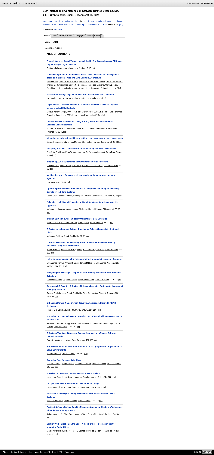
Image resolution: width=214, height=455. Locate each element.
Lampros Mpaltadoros (68, 81)
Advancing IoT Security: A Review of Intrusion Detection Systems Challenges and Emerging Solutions (85, 288)
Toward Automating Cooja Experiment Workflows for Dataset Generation (80, 95)
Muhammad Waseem (105, 263)
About (5, 452)
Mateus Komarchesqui (56, 112)
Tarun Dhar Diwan (113, 152)
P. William (60, 152)
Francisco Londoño (95, 85)
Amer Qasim (83, 223)
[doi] (121, 24)
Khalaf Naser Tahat (86, 280)
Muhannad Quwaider (52, 21)
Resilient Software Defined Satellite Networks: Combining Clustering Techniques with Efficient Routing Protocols (84, 408)
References (69, 36)
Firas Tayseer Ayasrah (75, 152)
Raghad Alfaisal (70, 280)
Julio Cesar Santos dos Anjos (81, 431)
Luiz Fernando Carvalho (77, 128)
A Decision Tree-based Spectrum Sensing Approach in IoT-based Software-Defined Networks (82, 334)
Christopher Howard (90, 142)
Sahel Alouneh (64, 310)
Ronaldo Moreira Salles (93, 377)
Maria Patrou (65, 165)
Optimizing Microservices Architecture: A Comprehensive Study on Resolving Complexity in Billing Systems (83, 190)
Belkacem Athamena (70, 387)
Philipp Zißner (71, 323)
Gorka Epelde (111, 85)
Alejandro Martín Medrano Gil (92, 81)
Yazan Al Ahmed (80, 209)
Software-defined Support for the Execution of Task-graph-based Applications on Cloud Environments (84, 348)
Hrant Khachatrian (70, 98)
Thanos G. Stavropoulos (57, 85)
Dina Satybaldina (90, 293)
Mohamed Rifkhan (55, 236)
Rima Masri (52, 310)
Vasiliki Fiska (52, 81)
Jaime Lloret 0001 (63, 115)
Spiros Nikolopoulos (77, 85)
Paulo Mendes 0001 (78, 414)
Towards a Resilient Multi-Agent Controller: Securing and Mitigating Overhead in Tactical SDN (84, 318)
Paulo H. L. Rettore (55, 323)
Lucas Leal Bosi (54, 377)
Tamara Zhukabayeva (56, 293)
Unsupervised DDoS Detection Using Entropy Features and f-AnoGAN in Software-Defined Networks (80, 123)
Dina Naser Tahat (54, 280)
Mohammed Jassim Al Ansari (59, 209)
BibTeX (61, 36)
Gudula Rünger (68, 353)
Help (31, 452)
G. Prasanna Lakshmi (95, 152)
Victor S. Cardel (53, 364)
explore (16, 3)
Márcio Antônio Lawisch (57, 431)
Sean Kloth (97, 323)
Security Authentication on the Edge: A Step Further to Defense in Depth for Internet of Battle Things (82, 425)
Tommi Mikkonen (87, 263)
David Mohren (53, 165)
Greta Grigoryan (54, 98)
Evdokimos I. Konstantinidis (59, 88)
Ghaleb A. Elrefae (69, 223)
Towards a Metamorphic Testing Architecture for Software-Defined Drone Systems (81, 395)
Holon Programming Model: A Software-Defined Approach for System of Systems (84, 259)
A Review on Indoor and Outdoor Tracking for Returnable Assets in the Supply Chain (83, 230)
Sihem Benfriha (53, 249)
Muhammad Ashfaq (55, 263)
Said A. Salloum (102, 280)
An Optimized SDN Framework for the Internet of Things (73, 383)
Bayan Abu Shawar (80, 310)
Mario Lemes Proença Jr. (83, 115)
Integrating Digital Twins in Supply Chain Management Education (77, 219)
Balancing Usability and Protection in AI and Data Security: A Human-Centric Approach (82, 204)
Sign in (203, 3)
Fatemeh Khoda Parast (92, 165)
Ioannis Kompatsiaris (81, 88)
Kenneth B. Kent (111, 165)
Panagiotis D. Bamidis (100, 88)
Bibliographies (80, 36)
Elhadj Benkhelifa (70, 21)
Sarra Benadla (111, 249)
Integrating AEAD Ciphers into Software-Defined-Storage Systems (77, 162)
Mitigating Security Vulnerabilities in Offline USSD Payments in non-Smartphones (85, 138)
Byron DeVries (84, 401)
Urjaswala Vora (53, 182)
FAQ (61, 452)
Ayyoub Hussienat (55, 340)
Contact (14, 452)
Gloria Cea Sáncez (114, 81)
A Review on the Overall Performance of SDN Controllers (73, 373)
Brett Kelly (76, 165)
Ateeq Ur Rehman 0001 (109, 293)
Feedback (69, 452)
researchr (6, 3)
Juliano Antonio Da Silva (57, 414)
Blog (54, 452)
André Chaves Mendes (71, 377)
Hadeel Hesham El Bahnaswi (101, 209)
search (34, 3)
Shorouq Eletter (53, 223)
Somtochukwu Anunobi (57, 142)
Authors (54, 36)
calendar (26, 3)
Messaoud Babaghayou (71, 249)
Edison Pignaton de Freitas (99, 414)
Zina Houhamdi (96, 223)
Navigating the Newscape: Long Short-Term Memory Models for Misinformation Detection (84, 274)
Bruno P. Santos (114, 364)
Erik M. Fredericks (55, 401)
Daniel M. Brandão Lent (77, 112)
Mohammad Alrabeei (77, 68)
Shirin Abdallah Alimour (57, 68)
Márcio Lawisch (84, 323)
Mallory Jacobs (70, 401)
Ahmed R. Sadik (72, 263)
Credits (23, 452)
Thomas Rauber (54, 353)
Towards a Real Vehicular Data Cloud (64, 360)
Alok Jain (51, 152)
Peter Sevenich (60, 327)
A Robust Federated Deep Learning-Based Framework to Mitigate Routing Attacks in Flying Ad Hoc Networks (81, 244)
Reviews (90, 36)
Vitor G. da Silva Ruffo (99, 112)
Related (97, 36)
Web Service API (42, 452)
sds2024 (58, 29)
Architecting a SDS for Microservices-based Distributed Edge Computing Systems (81, 177)
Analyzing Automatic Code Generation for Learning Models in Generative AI (82, 148)
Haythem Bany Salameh (93, 249)
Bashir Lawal (106, 142)
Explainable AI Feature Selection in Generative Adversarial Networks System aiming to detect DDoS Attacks (82, 106)
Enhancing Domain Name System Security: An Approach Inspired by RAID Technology (81, 304)
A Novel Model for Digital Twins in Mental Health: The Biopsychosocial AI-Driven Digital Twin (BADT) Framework (84, 62)
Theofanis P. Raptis (87, 98)
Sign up (210, 3)
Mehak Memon (74, 142)
